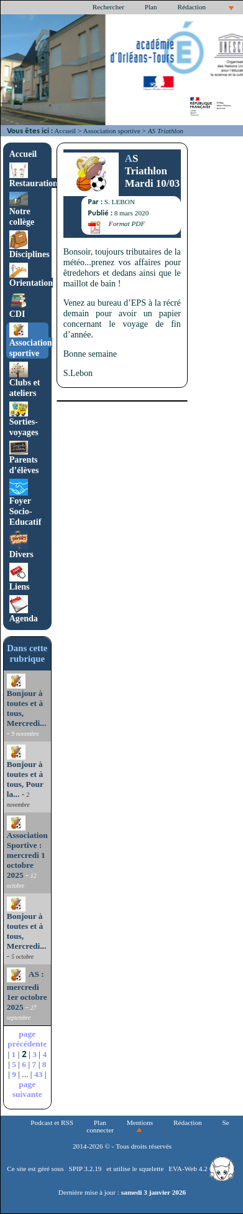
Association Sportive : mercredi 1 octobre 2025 (27, 848)
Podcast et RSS (51, 1122)
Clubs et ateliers (24, 381)
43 (38, 1074)
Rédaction (192, 7)
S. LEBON (119, 201)
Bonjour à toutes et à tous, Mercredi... (27, 701)
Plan (151, 7)
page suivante (27, 1089)
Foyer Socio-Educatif (25, 504)
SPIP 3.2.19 (84, 1168)
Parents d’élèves (24, 458)
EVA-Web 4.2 (201, 1169)
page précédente (27, 1038)
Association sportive (111, 130)
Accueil (65, 130)
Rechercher (108, 7)
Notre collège (22, 210)
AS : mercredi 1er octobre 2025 (27, 990)
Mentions (140, 1122)
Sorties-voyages (24, 420)
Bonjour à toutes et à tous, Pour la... (25, 772)
